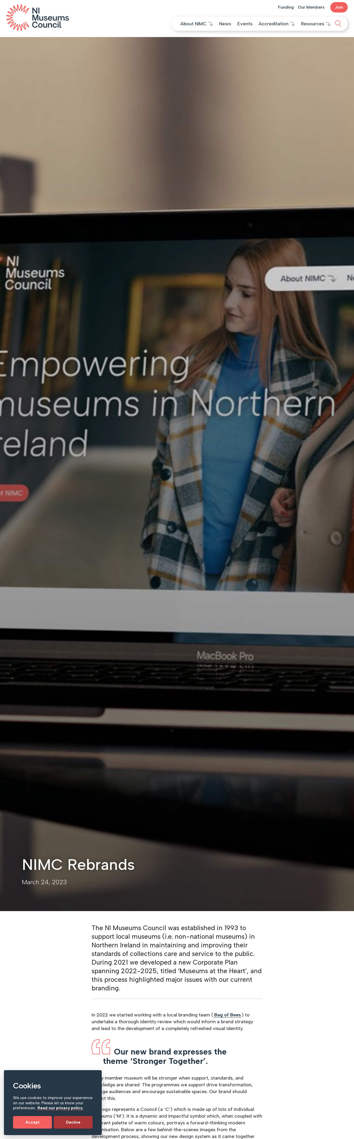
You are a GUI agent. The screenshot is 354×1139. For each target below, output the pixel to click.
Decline (73, 1122)
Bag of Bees (227, 1015)
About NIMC (197, 24)
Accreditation (277, 24)
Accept (33, 1122)
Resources (316, 24)
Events (245, 24)
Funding (286, 7)
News (225, 24)
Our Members (311, 7)
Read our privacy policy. (60, 1108)
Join (339, 7)
